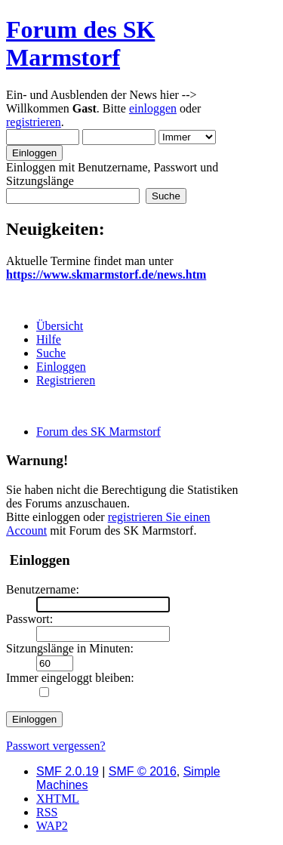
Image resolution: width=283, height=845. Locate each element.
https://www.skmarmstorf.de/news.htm (106, 274)
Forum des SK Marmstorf (80, 43)
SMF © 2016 (143, 771)
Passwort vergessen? (56, 745)
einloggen (153, 108)
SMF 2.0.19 (67, 771)
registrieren (33, 122)
